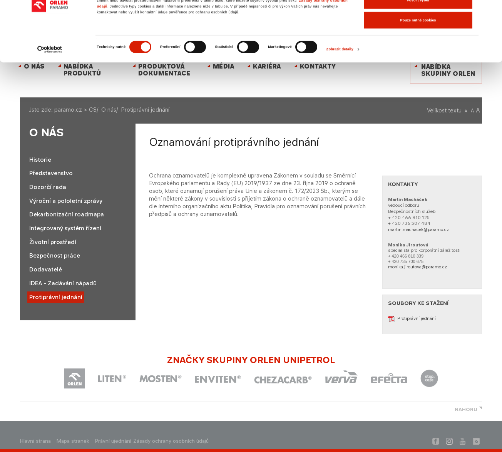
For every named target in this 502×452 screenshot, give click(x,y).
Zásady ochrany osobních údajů (171, 441)
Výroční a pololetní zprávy (65, 201)
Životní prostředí (52, 242)
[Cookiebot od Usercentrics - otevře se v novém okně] (50, 86)
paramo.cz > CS (75, 109)
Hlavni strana (35, 441)
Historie (40, 159)
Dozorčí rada (47, 187)
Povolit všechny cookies (418, 18)
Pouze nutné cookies (418, 58)
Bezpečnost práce (54, 255)
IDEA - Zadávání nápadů (63, 283)
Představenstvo (51, 173)
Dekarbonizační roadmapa (66, 214)
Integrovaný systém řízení (65, 228)
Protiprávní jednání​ (412, 318)
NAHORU (466, 409)
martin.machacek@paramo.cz (418, 229)
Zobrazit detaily (339, 87)
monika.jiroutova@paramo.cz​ (417, 267)
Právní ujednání (113, 441)
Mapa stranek (73, 441)
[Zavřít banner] (490, 12)
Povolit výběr (418, 38)
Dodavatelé (45, 269)
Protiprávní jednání (55, 297)
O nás (108, 109)
